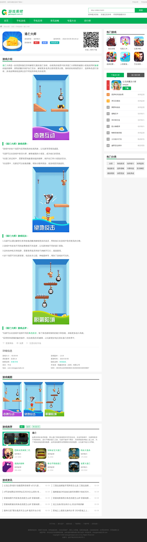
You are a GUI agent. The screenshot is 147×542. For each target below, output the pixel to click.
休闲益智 (140, 163)
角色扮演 (54, 43)
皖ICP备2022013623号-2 (76, 537)
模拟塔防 (110, 173)
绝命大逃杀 (85, 450)
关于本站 (52, 523)
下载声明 (86, 523)
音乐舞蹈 (140, 168)
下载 (127, 88)
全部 (111, 163)
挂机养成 (130, 173)
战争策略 (120, 168)
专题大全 (71, 20)
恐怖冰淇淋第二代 (22, 450)
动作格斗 (130, 163)
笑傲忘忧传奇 (106, 14)
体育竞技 (120, 173)
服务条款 (69, 523)
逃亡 (36, 43)
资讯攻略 (54, 20)
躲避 (44, 43)
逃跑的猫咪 (19, 463)
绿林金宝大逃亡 (54, 450)
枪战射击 (110, 168)
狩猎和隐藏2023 (119, 14)
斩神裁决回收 (93, 14)
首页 (6, 20)
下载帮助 (78, 523)
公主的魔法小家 (129, 82)
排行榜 (87, 20)
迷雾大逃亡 (85, 463)
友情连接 (95, 523)
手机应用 (135, 2)
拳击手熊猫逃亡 (54, 463)
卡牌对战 (130, 168)
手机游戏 (144, 2)
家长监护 (61, 523)
